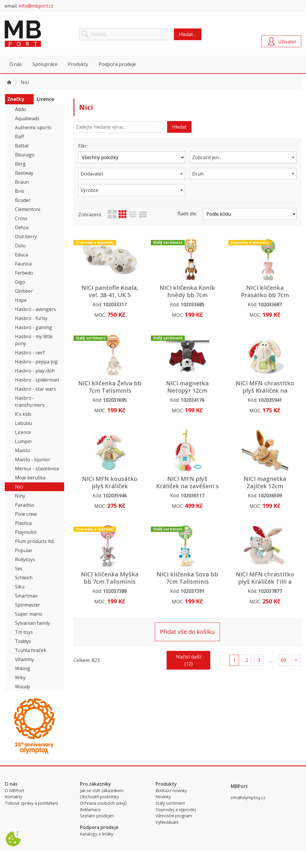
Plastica (23, 523)
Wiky (20, 677)
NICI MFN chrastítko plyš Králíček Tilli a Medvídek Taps (265, 581)
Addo (20, 109)
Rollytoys (25, 559)
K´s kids (23, 414)
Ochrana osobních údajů (103, 803)
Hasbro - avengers (35, 309)
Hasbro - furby (31, 318)
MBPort (49, 34)
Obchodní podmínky (99, 796)
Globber (24, 291)
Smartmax (26, 596)
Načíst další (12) (188, 660)
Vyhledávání (166, 822)
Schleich (24, 577)
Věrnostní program (173, 815)
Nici (19, 487)
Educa (21, 254)
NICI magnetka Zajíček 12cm (265, 482)
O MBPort (14, 790)
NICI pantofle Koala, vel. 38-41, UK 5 (109, 291)
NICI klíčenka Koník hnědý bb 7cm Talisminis (187, 295)
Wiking (22, 668)
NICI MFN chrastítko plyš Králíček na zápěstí (265, 390)
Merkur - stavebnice (37, 468)
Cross (21, 218)
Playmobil (25, 532)
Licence (23, 432)
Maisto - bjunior (32, 459)
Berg (20, 164)
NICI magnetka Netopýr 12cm (187, 386)
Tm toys (24, 632)
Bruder (22, 200)
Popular (24, 550)
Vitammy (24, 659)
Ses (19, 568)
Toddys (23, 641)
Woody (22, 686)
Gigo (20, 282)
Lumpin (23, 441)
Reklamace (90, 809)
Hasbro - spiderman (37, 380)
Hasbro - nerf (30, 352)
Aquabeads (27, 118)
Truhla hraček (30, 650)
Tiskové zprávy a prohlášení (31, 803)
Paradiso (24, 505)
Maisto (22, 450)
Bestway (24, 173)
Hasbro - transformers (30, 401)
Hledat (179, 127)
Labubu (23, 423)
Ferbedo (24, 273)
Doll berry (26, 236)
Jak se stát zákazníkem (102, 790)
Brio (19, 191)
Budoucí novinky (171, 790)
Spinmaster (27, 605)
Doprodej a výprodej (175, 809)
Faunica (23, 264)
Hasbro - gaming (33, 327)
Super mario (28, 614)
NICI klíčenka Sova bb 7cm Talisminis (187, 578)
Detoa (21, 227)
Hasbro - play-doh (35, 370)
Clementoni (27, 209)
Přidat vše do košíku (187, 632)
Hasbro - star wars (35, 389)
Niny (20, 496)
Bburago (25, 155)
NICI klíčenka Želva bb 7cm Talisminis (109, 386)
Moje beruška (30, 477)
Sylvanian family (32, 623)
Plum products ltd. (34, 541)
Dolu (20, 245)
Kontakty (13, 796)
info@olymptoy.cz (248, 797)
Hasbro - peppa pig (36, 361)
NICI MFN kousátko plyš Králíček (109, 482)
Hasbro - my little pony (34, 340)
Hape (21, 300)
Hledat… (187, 34)
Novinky (163, 796)
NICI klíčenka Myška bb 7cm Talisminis (110, 578)
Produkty (78, 64)
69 (283, 660)
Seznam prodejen (97, 815)
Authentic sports (33, 127)
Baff (19, 136)
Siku (19, 586)
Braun (22, 182)
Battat (22, 145)
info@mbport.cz (35, 6)
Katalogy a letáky (96, 834)
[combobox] (243, 157)
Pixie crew (26, 514)
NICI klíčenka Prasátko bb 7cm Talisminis (265, 295)
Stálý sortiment (170, 803)
